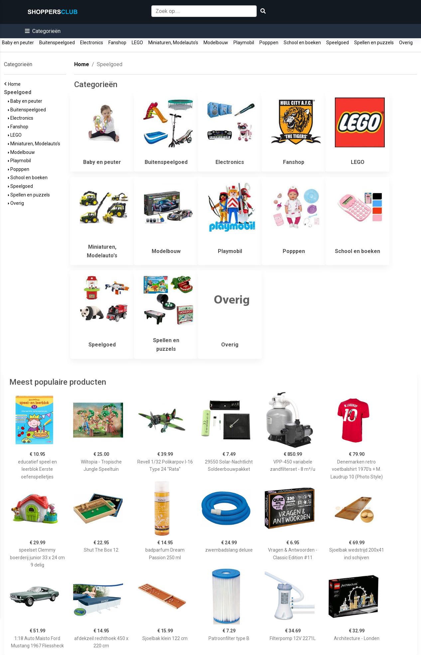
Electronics (91, 42)
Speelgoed (337, 42)
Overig (406, 42)
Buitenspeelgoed (57, 42)
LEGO (137, 42)
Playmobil (243, 42)
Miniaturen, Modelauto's (173, 42)
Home (15, 84)
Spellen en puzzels (374, 42)
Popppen (268, 42)
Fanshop (117, 42)
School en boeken (302, 42)
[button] (43, 31)
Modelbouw (216, 42)
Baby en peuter (18, 42)
